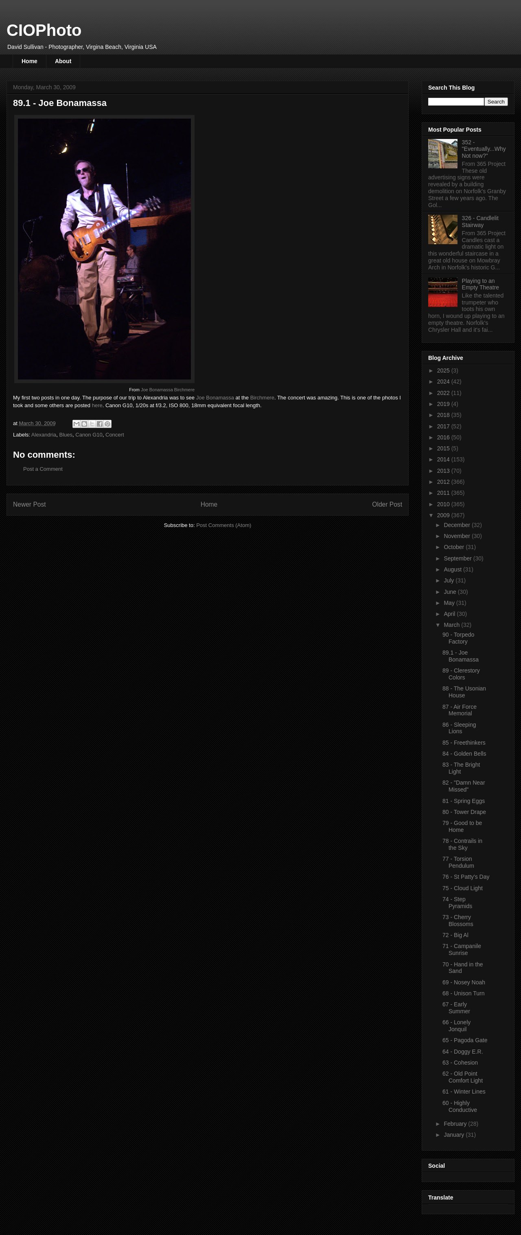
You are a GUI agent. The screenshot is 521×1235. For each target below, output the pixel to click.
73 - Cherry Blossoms (457, 920)
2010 (444, 504)
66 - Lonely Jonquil (456, 1025)
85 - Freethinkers (464, 742)
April (450, 614)
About (63, 61)
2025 (444, 370)
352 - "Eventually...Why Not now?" (484, 149)
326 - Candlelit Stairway (480, 221)
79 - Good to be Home (462, 826)
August (453, 569)
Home (29, 61)
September (458, 558)
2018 (444, 415)
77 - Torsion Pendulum (458, 862)
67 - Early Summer (456, 1007)
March (452, 625)
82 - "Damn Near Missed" (463, 786)
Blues (66, 435)
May (450, 603)
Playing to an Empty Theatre (480, 284)
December (457, 525)
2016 (444, 437)
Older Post (387, 504)
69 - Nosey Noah (463, 982)
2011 (444, 493)
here (97, 405)
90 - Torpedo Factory (458, 638)
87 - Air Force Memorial (459, 710)
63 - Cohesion (460, 1062)
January (455, 1134)
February (456, 1123)
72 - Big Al (455, 935)
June (451, 592)
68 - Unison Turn (463, 993)
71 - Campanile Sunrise (461, 949)
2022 (444, 393)
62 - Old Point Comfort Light (462, 1077)
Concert (114, 435)
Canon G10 (89, 435)
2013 (444, 471)
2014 (444, 459)
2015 (444, 448)
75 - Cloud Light (462, 888)
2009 (444, 515)
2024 (444, 381)
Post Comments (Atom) (223, 525)
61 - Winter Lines (464, 1091)
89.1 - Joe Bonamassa (460, 656)
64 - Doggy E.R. (462, 1051)
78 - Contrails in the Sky (462, 844)
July (449, 580)
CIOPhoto (44, 30)
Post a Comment (43, 469)
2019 (444, 404)
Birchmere (262, 398)
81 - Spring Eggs (463, 801)
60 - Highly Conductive (459, 1106)
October (455, 547)
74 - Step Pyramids (457, 902)
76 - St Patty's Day (466, 876)
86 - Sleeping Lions (459, 728)
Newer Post (29, 504)
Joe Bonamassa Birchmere (168, 389)
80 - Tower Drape (464, 812)
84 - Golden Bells (464, 753)
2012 (444, 482)
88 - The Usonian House (464, 692)
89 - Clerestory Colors (461, 674)
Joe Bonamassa (215, 398)
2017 (444, 426)
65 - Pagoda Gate (465, 1040)
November (457, 536)
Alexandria (43, 435)
